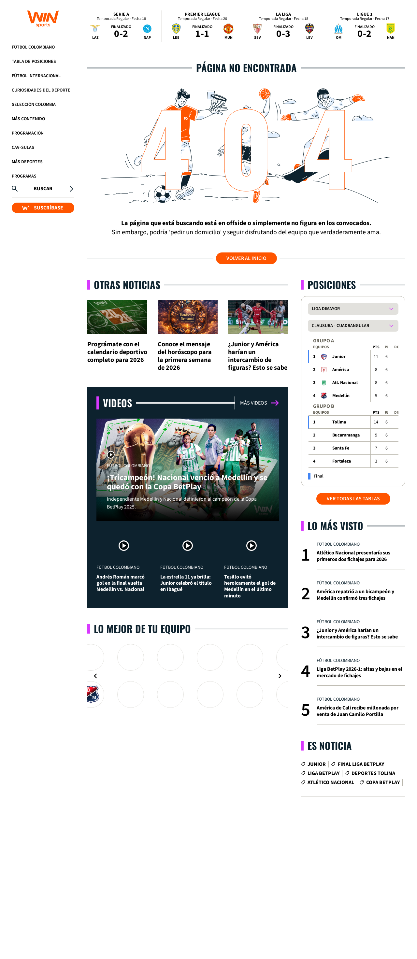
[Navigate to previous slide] (95, 676)
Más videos (259, 403)
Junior (339, 356)
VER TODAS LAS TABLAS (353, 498)
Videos (117, 402)
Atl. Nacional (345, 382)
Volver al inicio (246, 258)
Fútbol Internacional (36, 76)
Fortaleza (341, 461)
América (340, 369)
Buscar (43, 188)
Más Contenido (28, 119)
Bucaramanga (346, 435)
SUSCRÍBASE (42, 207)
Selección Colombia (34, 104)
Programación (28, 133)
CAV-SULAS (23, 147)
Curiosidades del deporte (41, 90)
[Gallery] (187, 676)
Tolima (339, 422)
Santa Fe (340, 448)
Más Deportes (27, 162)
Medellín (341, 396)
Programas (24, 176)
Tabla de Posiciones (34, 61)
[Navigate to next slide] (280, 676)
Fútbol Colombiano (33, 47)
